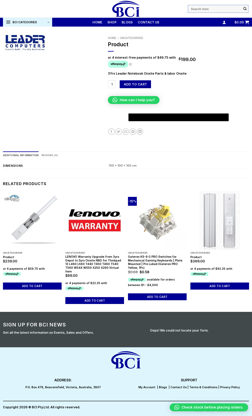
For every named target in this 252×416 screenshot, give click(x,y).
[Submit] (245, 9)
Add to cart (135, 84)
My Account (146, 387)
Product (8, 257)
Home (97, 22)
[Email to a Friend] (125, 131)
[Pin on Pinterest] (133, 131)
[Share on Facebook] (111, 131)
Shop (112, 22)
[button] (133, 100)
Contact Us (148, 22)
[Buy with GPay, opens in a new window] (178, 117)
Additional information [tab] (21, 155)
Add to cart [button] (32, 286)
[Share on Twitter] (118, 131)
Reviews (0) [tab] (50, 155)
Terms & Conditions (203, 387)
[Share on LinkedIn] (140, 131)
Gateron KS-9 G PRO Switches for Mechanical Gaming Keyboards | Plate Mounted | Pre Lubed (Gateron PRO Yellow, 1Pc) (155, 262)
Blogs (127, 22)
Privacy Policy (230, 387)
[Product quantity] (112, 84)
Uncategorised (131, 38)
